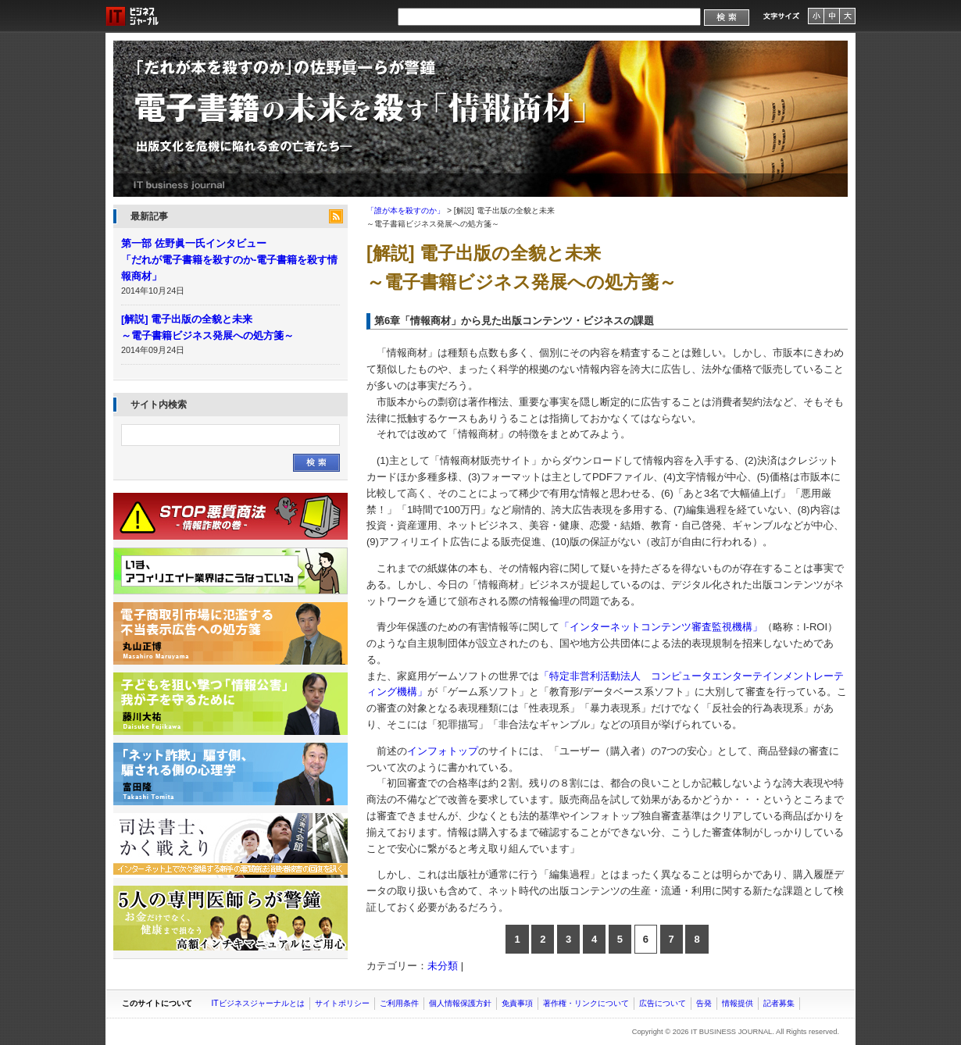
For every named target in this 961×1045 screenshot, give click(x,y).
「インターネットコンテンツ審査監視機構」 (661, 627)
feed (336, 216)
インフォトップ (442, 751)
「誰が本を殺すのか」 (480, 119)
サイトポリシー (342, 1003)
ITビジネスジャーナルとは (257, 1003)
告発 (704, 1003)
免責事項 (517, 1003)
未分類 (442, 966)
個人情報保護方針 (460, 1003)
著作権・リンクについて (586, 1003)
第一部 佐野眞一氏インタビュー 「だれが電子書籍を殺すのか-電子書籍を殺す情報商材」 (229, 259)
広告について (662, 1003)
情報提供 (737, 1003)
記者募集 (779, 1003)
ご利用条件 (399, 1003)
